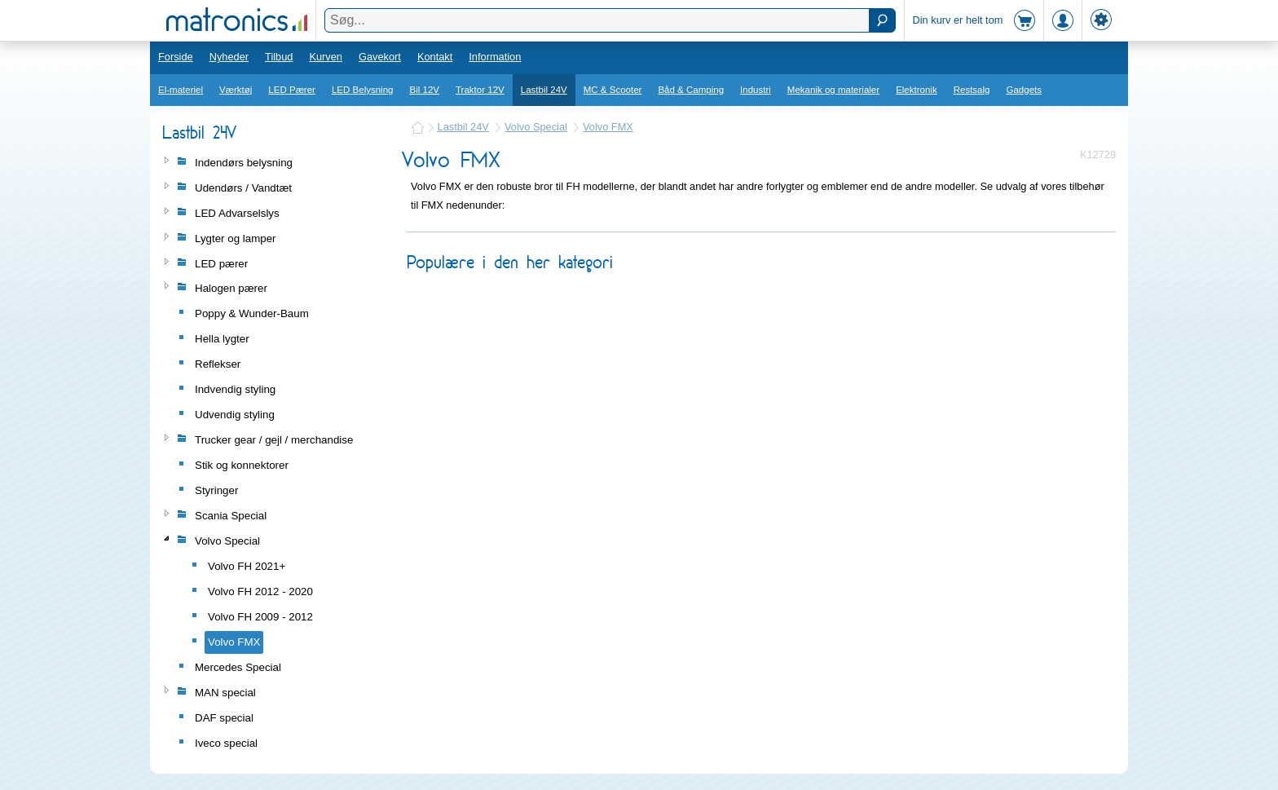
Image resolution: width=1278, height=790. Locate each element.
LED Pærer (291, 90)
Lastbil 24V (544, 90)
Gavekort (380, 57)
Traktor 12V (480, 90)
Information (495, 57)
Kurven (325, 57)
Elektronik (916, 90)
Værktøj (235, 90)
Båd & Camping (691, 90)
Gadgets (1024, 90)
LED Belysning (363, 90)
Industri (755, 90)
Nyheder (229, 57)
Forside (175, 57)
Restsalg (972, 90)
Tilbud (279, 57)
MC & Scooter (613, 90)
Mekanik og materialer (833, 90)
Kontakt (434, 57)
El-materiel (180, 90)
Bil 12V (425, 90)
